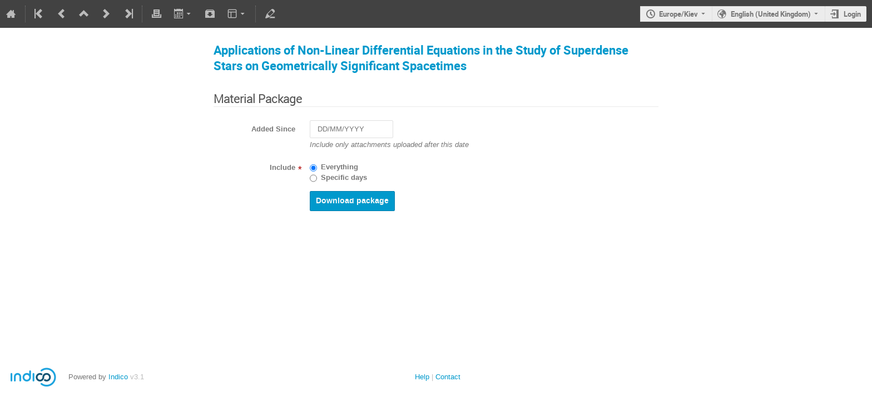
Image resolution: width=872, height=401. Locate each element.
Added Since (273, 129)
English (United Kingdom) (771, 14)
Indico (118, 377)
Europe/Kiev (678, 14)
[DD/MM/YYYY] (351, 129)
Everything (339, 167)
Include (282, 168)
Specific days (344, 178)
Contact (447, 377)
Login (852, 14)
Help (422, 377)
